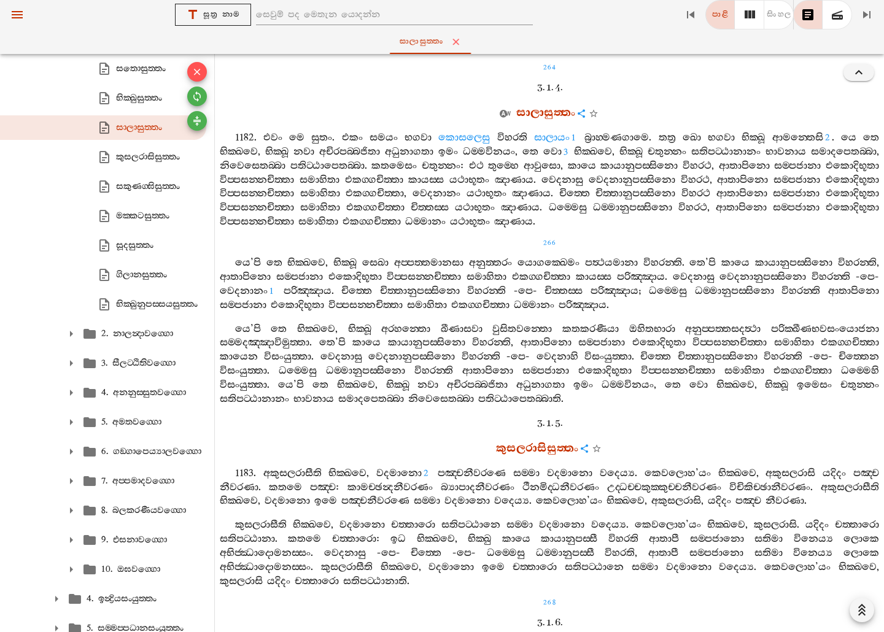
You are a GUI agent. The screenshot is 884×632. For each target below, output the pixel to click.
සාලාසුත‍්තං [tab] (444, 42)
